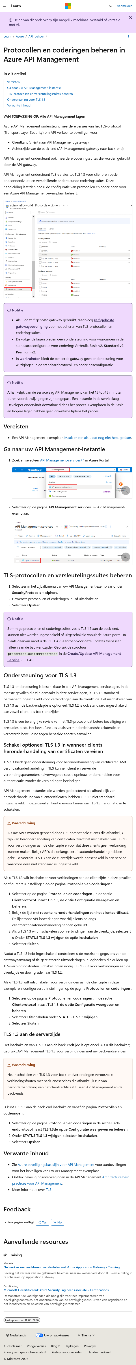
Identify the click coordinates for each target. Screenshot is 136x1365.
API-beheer (36, 36)
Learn (7, 36)
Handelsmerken (98, 1352)
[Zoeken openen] (110, 6)
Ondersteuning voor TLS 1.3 (26, 99)
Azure (20, 36)
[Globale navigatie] (4, 6)
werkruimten (30, 358)
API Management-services (60, 460)
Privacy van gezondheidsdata (23, 1352)
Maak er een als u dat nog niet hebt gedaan (97, 437)
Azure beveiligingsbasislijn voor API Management (56, 1164)
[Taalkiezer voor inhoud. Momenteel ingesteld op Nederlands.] (16, 1335)
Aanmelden (124, 6)
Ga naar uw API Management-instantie (34, 88)
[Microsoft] (68, 6)
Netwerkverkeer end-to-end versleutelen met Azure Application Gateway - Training (62, 1267)
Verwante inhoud (18, 105)
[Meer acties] (128, 36)
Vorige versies (36, 1346)
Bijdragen (72, 1346)
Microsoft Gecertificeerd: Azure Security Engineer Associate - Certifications (56, 1290)
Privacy (89, 1346)
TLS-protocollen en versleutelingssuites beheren (40, 94)
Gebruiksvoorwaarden (67, 1352)
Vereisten (13, 82)
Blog (54, 1346)
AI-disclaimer (13, 1346)
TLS (49, 1189)
